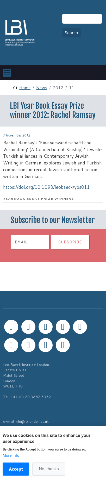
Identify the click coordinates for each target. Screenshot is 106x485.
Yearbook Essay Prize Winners (38, 198)
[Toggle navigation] (7, 72)
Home (24, 87)
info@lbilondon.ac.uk (32, 421)
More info (11, 455)
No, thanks (49, 469)
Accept (16, 469)
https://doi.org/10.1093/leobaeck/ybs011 (46, 187)
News (41, 87)
